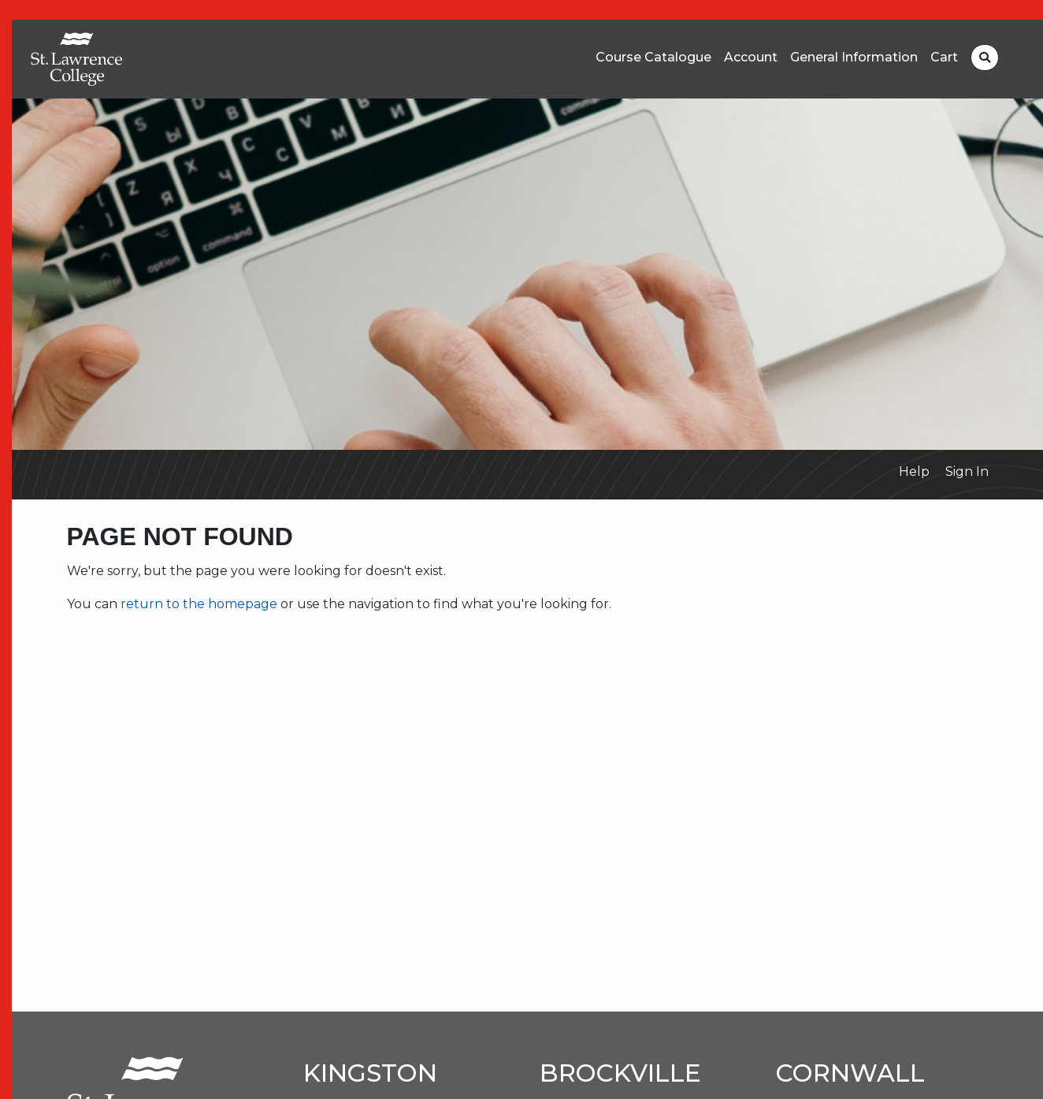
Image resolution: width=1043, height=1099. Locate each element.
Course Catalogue (653, 57)
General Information (854, 57)
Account (751, 57)
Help (914, 471)
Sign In (967, 471)
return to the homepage (199, 603)
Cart (944, 57)
